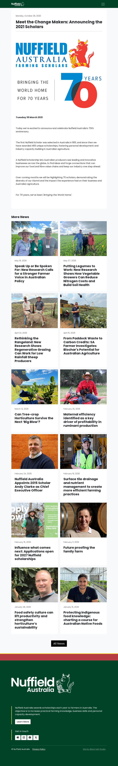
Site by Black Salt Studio (94, 749)
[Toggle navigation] (103, 4)
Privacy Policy (38, 749)
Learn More (23, 721)
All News (59, 643)
